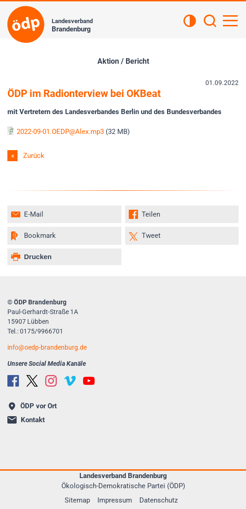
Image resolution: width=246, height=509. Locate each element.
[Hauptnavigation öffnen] (230, 20)
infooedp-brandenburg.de (47, 347)
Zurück (33, 155)
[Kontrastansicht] (189, 21)
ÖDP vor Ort (33, 406)
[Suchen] (210, 21)
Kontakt (26, 420)
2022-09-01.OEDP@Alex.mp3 (55, 131)
